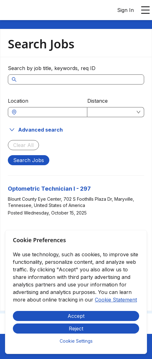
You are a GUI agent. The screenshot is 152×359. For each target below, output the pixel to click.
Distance (97, 101)
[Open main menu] (145, 10)
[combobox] (51, 112)
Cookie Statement (116, 299)
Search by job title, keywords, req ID (51, 68)
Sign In (125, 10)
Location (18, 101)
